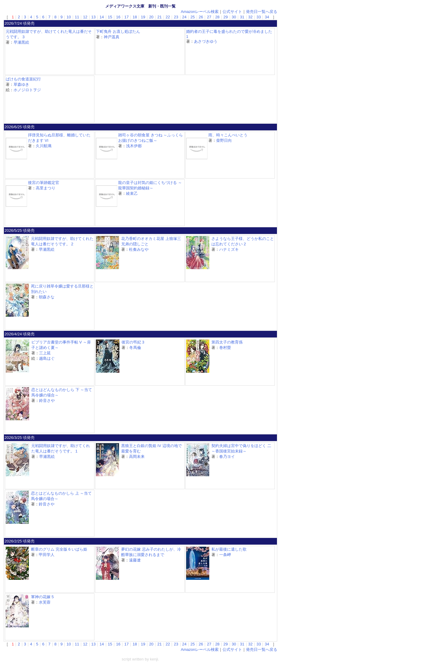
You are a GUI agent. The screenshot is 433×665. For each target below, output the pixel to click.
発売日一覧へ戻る (261, 11)
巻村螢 (225, 347)
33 (258, 17)
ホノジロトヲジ (27, 90)
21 (159, 17)
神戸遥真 (111, 37)
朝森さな (46, 297)
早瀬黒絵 (21, 42)
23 (176, 17)
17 (126, 17)
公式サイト (232, 11)
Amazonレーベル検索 (200, 11)
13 (93, 17)
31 (242, 17)
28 (217, 17)
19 (143, 17)
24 (184, 17)
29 (225, 17)
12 (85, 17)
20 (151, 17)
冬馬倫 (135, 347)
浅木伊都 (134, 146)
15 (110, 17)
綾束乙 (132, 193)
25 (192, 17)
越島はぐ (47, 358)
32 (250, 17)
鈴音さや (47, 400)
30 (234, 17)
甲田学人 (46, 554)
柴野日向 (224, 140)
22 (168, 17)
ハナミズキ (229, 249)
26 (201, 17)
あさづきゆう (205, 41)
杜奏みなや (139, 249)
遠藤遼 (135, 560)
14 (102, 17)
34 (267, 17)
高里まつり (45, 188)
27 (209, 17)
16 (118, 17)
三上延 (45, 353)
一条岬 (225, 554)
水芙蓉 (45, 602)
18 (135, 17)
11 (77, 17)
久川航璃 (43, 146)
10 (68, 17)
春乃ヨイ (227, 456)
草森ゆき (21, 84)
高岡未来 (137, 456)
